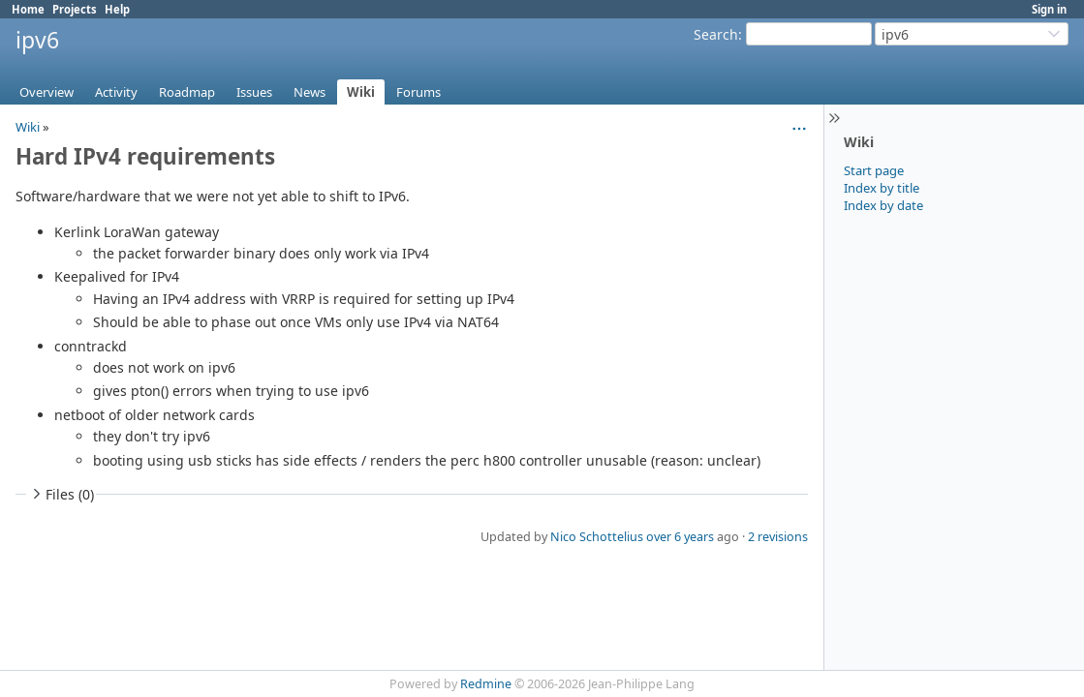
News (309, 92)
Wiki (361, 92)
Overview (46, 92)
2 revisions (778, 537)
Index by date (883, 205)
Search (716, 34)
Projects (74, 9)
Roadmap (187, 92)
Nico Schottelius (596, 537)
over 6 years (680, 537)
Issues (254, 92)
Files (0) (61, 494)
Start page (874, 170)
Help (117, 9)
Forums (418, 92)
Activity (116, 92)
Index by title (881, 188)
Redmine (485, 684)
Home (28, 9)
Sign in (1049, 9)
